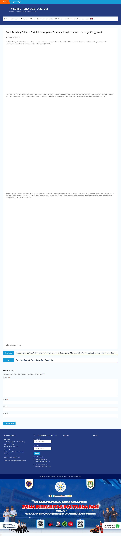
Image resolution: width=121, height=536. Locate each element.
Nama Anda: (37, 439)
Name (5, 399)
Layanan (24, 19)
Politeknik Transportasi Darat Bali (28, 8)
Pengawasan (41, 19)
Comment (6, 377)
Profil (5, 19)
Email (5, 406)
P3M (31, 19)
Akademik (14, 19)
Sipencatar (80, 19)
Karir (87, 19)
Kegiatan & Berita (54, 19)
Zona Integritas (68, 19)
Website (5, 413)
